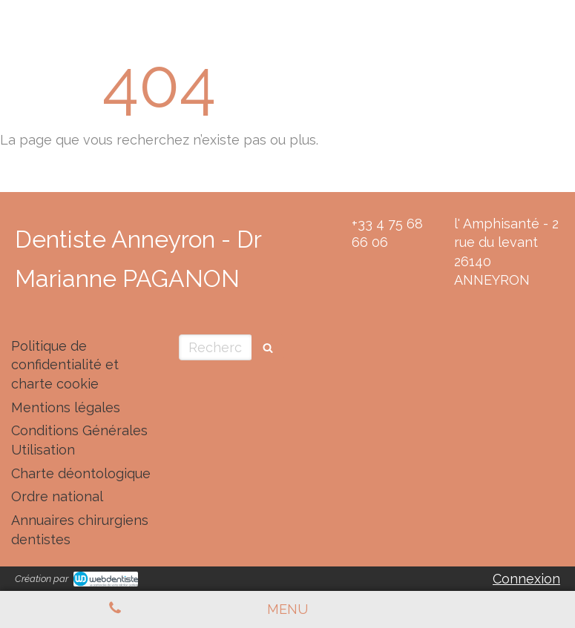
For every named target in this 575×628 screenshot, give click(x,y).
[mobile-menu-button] (287, 609)
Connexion (526, 578)
